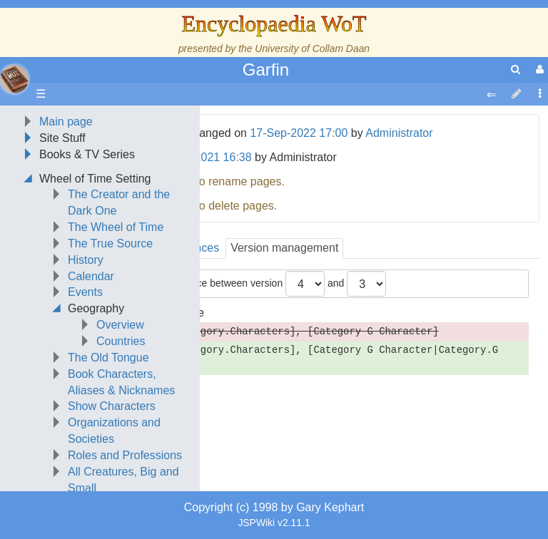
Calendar (91, 276)
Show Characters (112, 406)
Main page (66, 121)
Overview (120, 325)
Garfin (266, 69)
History (85, 260)
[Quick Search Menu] (515, 69)
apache (14, 79)
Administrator (398, 133)
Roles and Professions (125, 455)
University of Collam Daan (312, 48)
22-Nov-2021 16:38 (203, 157)
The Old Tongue (108, 357)
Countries (120, 341)
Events (85, 292)
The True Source (110, 243)
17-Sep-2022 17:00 (298, 133)
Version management (284, 248)
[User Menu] (538, 69)
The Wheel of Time (115, 227)
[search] (515, 69)
